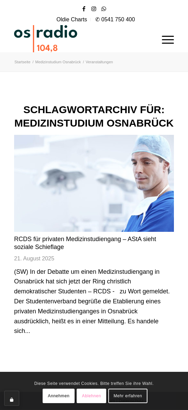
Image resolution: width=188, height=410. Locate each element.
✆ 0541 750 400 (115, 19)
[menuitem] (72, 19)
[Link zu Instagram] (94, 8)
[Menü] (164, 38)
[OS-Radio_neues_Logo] (65, 38)
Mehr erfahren (127, 395)
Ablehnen (91, 395)
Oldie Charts (71, 19)
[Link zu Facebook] (84, 8)
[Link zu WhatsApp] (104, 8)
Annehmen (58, 395)
